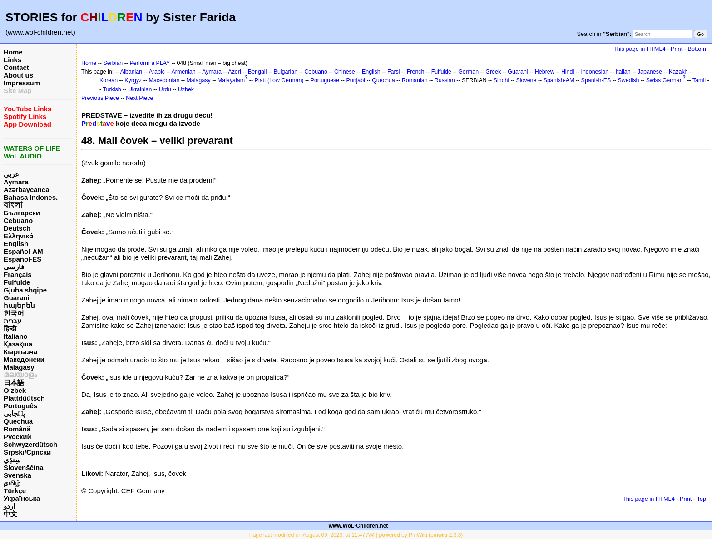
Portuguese (325, 80)
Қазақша (18, 344)
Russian (445, 80)
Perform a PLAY (149, 63)
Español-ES (22, 259)
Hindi (567, 72)
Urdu (165, 89)
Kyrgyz (133, 80)
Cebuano (18, 220)
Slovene (526, 80)
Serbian (113, 63)
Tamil (699, 80)
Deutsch (17, 228)
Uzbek (186, 89)
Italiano (16, 336)
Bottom (697, 48)
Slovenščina (24, 467)
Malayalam (231, 80)
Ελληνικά (18, 236)
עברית (12, 321)
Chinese (344, 72)
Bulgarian (286, 72)
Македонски (24, 359)
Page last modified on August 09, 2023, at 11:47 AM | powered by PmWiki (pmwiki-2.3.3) (356, 535)
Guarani (17, 298)
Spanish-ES (596, 80)
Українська (22, 498)
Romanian (415, 80)
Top (701, 498)
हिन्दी (10, 328)
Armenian (183, 72)
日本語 (14, 382)
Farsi (393, 72)
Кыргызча (20, 352)
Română (17, 429)
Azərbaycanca (26, 189)
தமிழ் (12, 483)
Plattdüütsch (24, 398)
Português (20, 406)
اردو (9, 506)
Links (12, 60)
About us (18, 75)
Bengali (257, 72)
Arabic (157, 72)
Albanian (131, 72)
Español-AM (23, 251)
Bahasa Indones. (31, 197)
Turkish (112, 89)
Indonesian (594, 72)
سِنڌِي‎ (12, 460)
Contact (16, 67)
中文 (10, 514)
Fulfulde (17, 282)
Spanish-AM (559, 80)
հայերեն (19, 305)
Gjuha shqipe (25, 290)
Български (22, 213)
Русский (17, 436)
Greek (493, 72)
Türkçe (15, 490)
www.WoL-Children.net (358, 526)
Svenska (17, 475)
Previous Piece (100, 98)
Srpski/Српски (27, 452)
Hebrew (544, 72)
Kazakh (678, 72)
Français (18, 274)
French (416, 72)
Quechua (18, 421)
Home (13, 52)
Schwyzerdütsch (30, 444)
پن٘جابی (14, 413)
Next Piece (139, 98)
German (468, 72)
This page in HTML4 (639, 48)
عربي (11, 174)
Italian (622, 72)
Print (676, 48)
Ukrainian (140, 89)
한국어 (14, 313)
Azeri (234, 72)
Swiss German (664, 80)
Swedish (628, 80)
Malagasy (19, 367)
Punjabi (355, 80)
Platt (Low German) (279, 80)
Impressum (22, 83)
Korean (108, 80)
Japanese (650, 72)
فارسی (14, 267)
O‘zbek (15, 390)
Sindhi (501, 80)
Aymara (16, 182)
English (16, 243)
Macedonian (164, 80)
